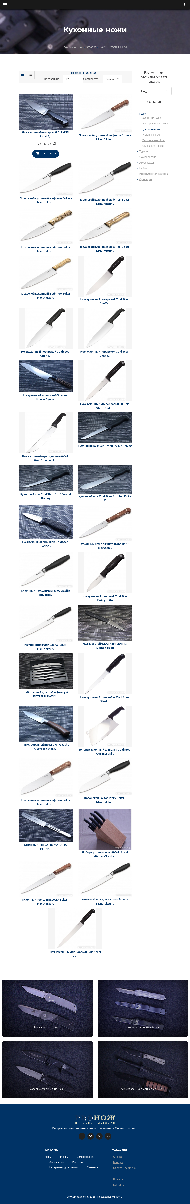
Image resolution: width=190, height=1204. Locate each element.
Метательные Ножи (153, 140)
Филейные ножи (151, 134)
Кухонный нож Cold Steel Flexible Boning (105, 446)
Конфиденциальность (109, 1196)
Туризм (143, 151)
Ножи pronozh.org (72, 46)
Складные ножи (151, 117)
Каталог (91, 46)
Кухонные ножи (119, 46)
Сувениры (145, 179)
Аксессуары (146, 162)
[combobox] (73, 79)
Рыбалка (144, 168)
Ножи (103, 46)
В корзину (45, 153)
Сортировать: (91, 78)
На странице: (52, 78)
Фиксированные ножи (155, 123)
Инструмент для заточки (154, 173)
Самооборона (147, 156)
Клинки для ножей (153, 145)
